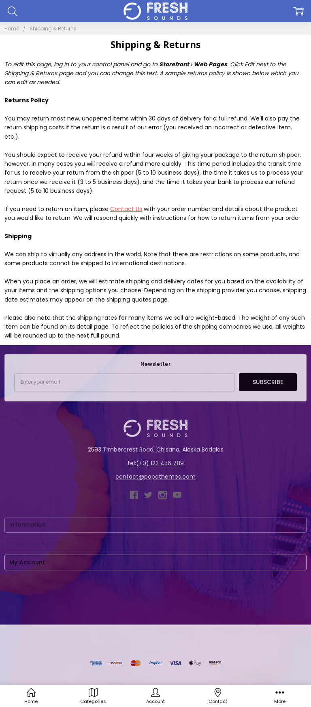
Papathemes (245, 644)
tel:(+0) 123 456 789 (156, 463)
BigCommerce (179, 644)
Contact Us (126, 209)
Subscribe (268, 382)
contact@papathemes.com (155, 477)
